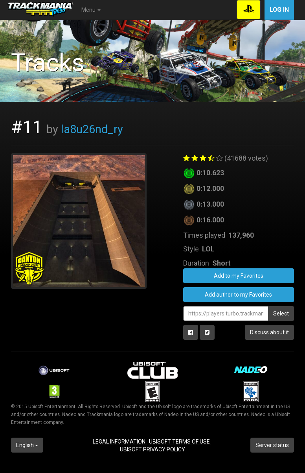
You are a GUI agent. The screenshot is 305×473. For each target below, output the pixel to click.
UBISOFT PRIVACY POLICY (152, 449)
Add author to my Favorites (238, 295)
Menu (91, 10)
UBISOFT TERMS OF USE (180, 441)
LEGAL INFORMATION (120, 441)
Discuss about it (269, 332)
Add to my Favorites (238, 276)
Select (281, 313)
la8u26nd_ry (92, 129)
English (27, 445)
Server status (272, 445)
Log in (279, 9)
